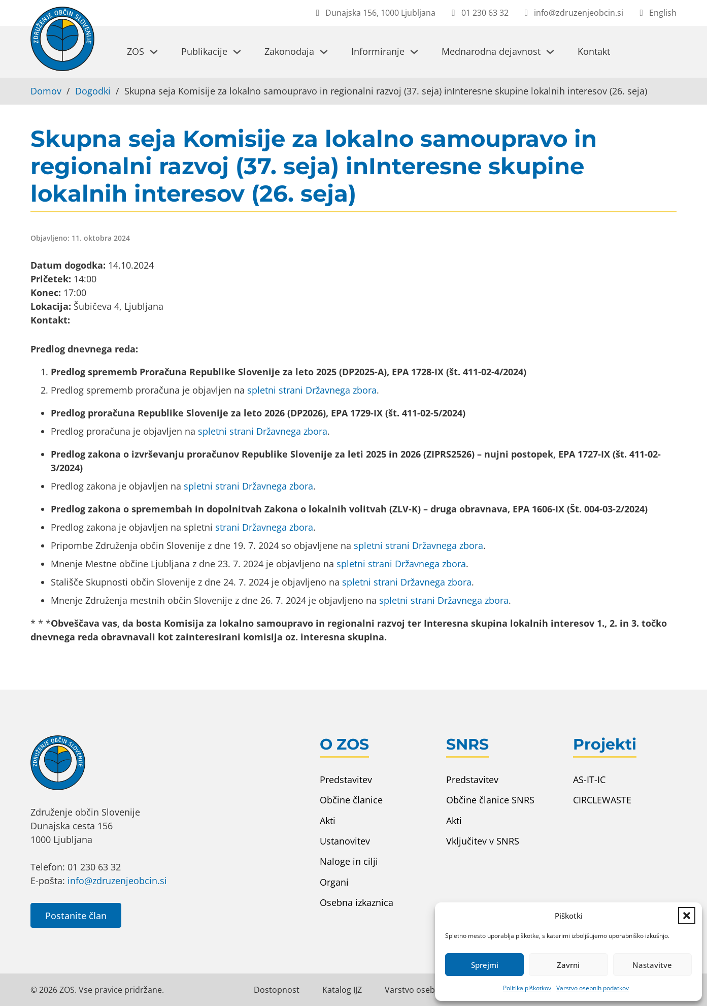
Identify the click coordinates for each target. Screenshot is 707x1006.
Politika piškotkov (527, 988)
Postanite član (76, 916)
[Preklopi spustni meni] (153, 51)
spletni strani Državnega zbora (312, 390)
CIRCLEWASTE (602, 800)
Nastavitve (652, 965)
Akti (327, 821)
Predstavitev (346, 779)
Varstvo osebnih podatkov (592, 988)
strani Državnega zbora (264, 527)
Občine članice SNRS (490, 800)
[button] (687, 916)
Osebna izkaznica (356, 902)
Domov (45, 91)
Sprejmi (484, 965)
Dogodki (93, 91)
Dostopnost (276, 989)
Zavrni (568, 965)
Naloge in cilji (349, 861)
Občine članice (351, 800)
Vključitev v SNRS (482, 841)
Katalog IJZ (342, 989)
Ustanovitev (345, 841)
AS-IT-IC (589, 779)
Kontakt (594, 51)
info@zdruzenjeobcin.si (117, 880)
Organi (334, 882)
